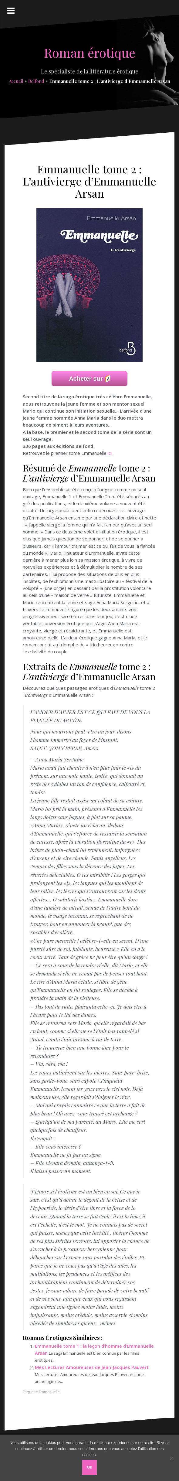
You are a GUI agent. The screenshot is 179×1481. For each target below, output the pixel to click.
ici (110, 453)
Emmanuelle (49, 1391)
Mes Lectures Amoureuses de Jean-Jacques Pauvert (92, 1367)
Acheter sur (86, 378)
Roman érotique (89, 52)
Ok (89, 1467)
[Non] (171, 1458)
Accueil (16, 81)
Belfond (36, 81)
